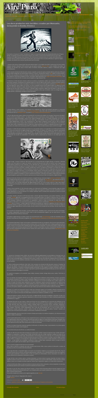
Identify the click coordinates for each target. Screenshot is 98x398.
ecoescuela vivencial (85, 224)
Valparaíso (65, 14)
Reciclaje (40, 14)
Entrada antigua (60, 387)
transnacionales (49, 382)
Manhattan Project (22, 112)
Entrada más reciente (13, 387)
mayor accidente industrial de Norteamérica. (41, 112)
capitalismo (13, 382)
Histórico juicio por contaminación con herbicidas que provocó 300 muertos (48, 218)
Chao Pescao (83, 242)
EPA (51, 73)
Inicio (37, 387)
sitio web (40, 373)
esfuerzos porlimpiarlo (56, 178)
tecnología (29, 16)
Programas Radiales (31, 14)
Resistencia (37, 382)
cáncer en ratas (45, 66)
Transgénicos (58, 14)
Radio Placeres (84, 222)
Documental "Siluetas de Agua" (81, 53)
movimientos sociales (10, 16)
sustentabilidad (21, 16)
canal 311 (12, 377)
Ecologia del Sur (84, 232)
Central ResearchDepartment (33, 111)
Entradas (84, 254)
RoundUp (14, 197)
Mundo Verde (22, 14)
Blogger (74, 394)
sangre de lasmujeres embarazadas (54, 76)
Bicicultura (83, 241)
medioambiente (84, 14)
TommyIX (62, 394)
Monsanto (32, 382)
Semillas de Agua (84, 220)
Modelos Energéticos (15, 14)
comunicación (74, 14)
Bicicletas (7, 14)
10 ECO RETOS (77, 45)
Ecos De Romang (46, 216)
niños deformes (48, 179)
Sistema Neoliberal (49, 14)
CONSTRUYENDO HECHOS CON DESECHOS (77, 60)
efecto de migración (60, 83)
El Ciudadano (83, 236)
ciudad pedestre (84, 227)
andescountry (84, 225)
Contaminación (20, 382)
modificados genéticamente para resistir (55, 181)
